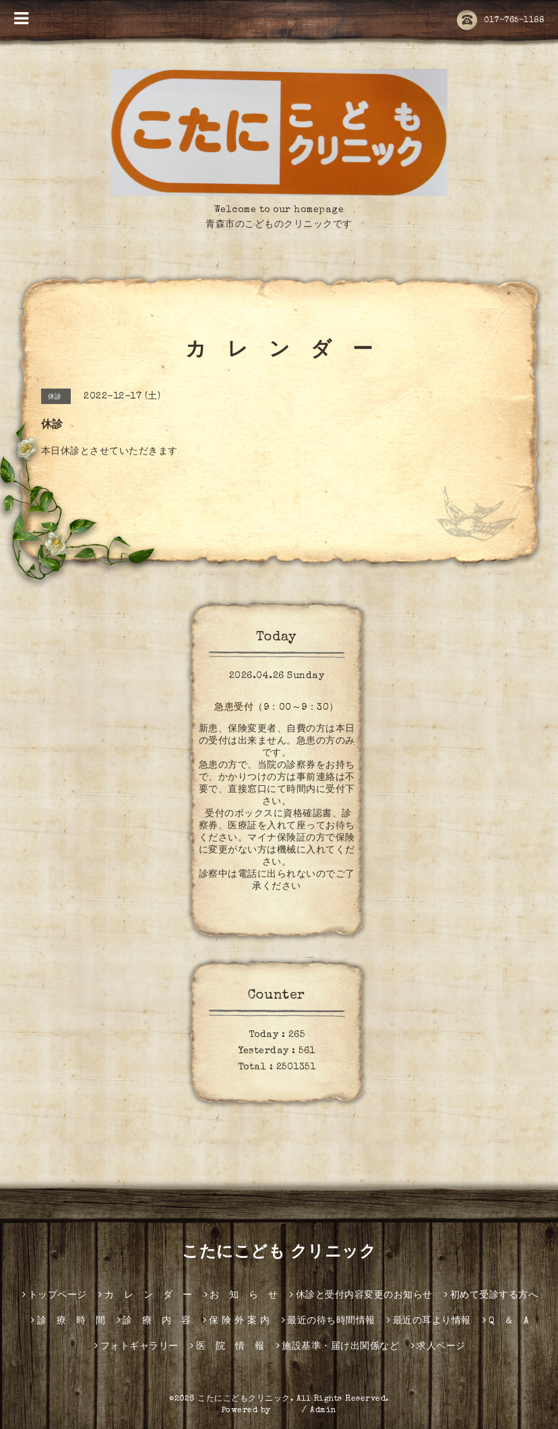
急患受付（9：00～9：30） (276, 707)
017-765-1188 (500, 21)
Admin (323, 1411)
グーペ (286, 1411)
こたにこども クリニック (279, 1253)
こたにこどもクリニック (243, 1399)
